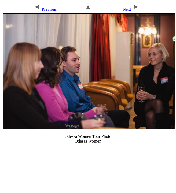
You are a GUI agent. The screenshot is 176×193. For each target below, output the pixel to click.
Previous (45, 9)
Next (131, 9)
